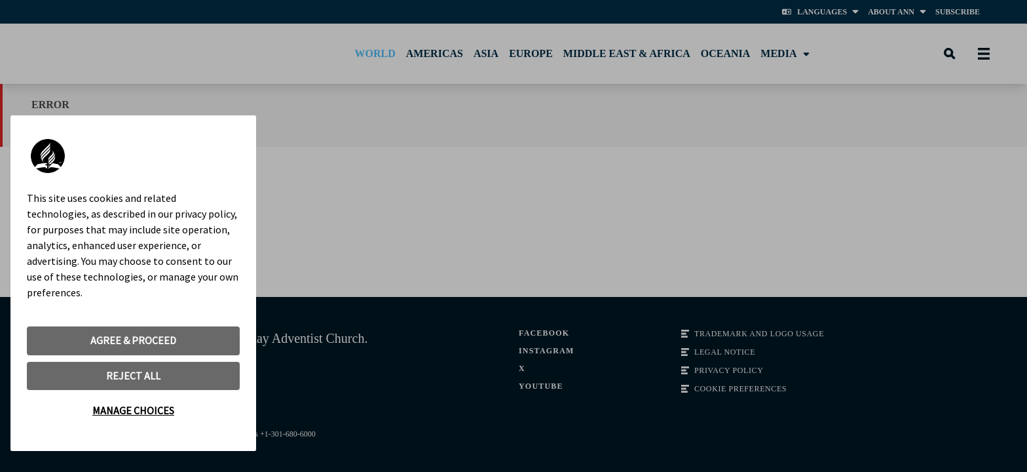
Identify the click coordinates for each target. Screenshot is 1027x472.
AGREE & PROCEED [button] (133, 340)
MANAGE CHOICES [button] (133, 410)
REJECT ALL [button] (133, 375)
